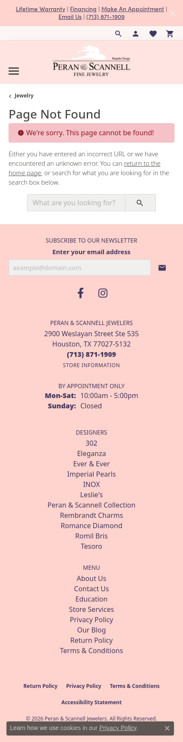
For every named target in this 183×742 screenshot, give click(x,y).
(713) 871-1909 (105, 16)
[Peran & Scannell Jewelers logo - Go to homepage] (91, 60)
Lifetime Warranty (40, 9)
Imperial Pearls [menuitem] (91, 474)
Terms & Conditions (91, 650)
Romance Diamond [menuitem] (91, 525)
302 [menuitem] (91, 443)
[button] (118, 33)
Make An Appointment (132, 9)
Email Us (70, 16)
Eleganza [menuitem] (91, 453)
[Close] (172, 13)
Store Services (91, 609)
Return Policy (91, 640)
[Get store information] (91, 365)
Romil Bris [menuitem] (91, 536)
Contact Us (91, 588)
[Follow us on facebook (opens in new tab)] (80, 293)
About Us (92, 578)
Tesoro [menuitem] (91, 546)
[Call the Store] (91, 354)
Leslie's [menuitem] (91, 494)
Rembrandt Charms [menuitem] (91, 515)
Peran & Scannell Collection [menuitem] (92, 505)
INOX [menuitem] (91, 484)
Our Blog (91, 630)
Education (92, 599)
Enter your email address (91, 251)
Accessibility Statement (91, 702)
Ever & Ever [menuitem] (91, 463)
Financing (83, 9)
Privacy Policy (91, 619)
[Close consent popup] (167, 728)
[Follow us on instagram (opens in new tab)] (103, 293)
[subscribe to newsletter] (162, 267)
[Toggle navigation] (13, 71)
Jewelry (24, 95)
